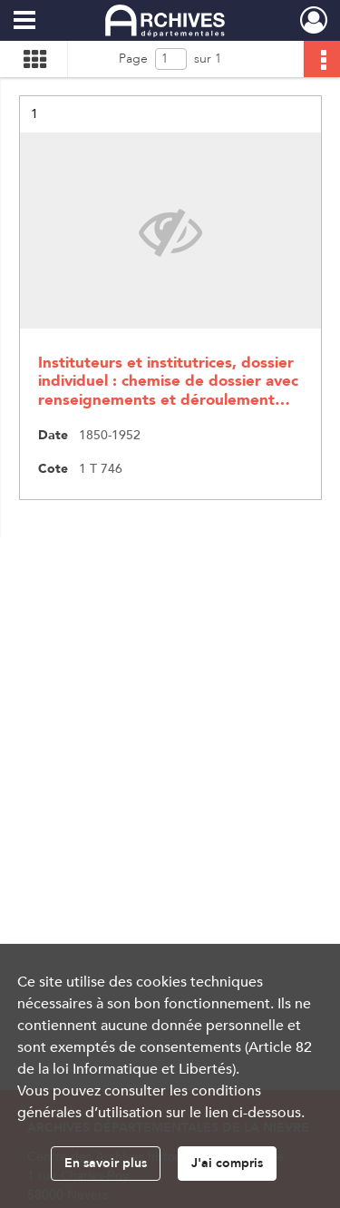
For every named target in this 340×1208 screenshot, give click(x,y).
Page (133, 58)
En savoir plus (105, 1163)
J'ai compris (227, 1163)
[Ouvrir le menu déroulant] (24, 22)
